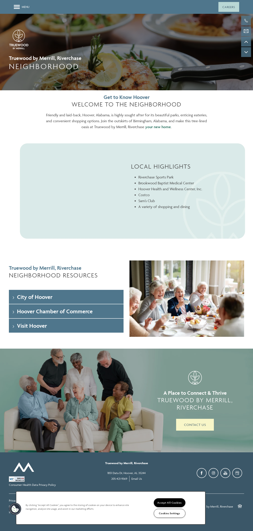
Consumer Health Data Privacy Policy (32, 485)
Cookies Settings (169, 513)
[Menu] (21, 7)
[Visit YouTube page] (225, 473)
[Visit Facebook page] (202, 473)
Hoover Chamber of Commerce (52, 311)
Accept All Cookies (169, 502)
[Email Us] (246, 31)
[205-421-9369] (246, 21)
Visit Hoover (29, 325)
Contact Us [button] (195, 425)
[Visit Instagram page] (213, 473)
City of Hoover (32, 296)
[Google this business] (237, 473)
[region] (111, 508)
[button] (228, 7)
